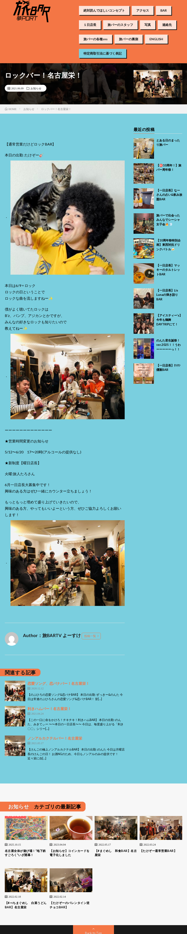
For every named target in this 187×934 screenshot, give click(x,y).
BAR (163, 10)
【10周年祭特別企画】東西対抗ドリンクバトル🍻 (168, 245)
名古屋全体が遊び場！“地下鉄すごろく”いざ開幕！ (25, 853)
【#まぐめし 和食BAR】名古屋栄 (116, 853)
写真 (147, 24)
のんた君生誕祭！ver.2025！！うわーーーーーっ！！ (168, 345)
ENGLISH (156, 39)
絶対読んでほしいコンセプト (104, 10)
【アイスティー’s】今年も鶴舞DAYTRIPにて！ (169, 320)
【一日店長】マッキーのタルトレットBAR (168, 270)
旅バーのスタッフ (120, 24)
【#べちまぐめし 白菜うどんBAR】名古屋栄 (26, 905)
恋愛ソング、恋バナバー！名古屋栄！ (58, 683)
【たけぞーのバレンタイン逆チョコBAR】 (70, 905)
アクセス (142, 10)
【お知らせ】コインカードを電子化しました (70, 853)
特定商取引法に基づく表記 (102, 53)
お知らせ (35, 88)
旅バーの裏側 (128, 39)
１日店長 (89, 24)
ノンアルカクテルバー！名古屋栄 (55, 738)
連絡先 (167, 24)
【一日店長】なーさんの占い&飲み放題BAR (169, 194)
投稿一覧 (90, 636)
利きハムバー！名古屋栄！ (49, 708)
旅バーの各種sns (95, 39)
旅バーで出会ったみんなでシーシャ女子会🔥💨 (168, 219)
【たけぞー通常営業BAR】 (158, 851)
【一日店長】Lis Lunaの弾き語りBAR (167, 295)
